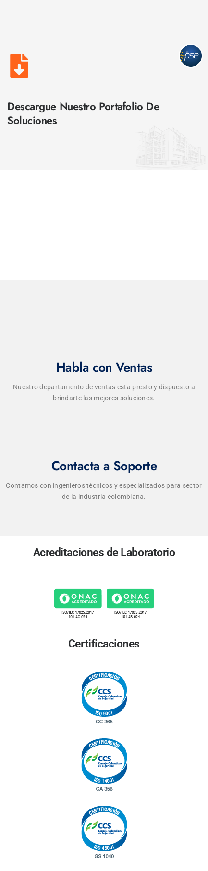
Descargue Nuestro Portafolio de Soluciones (83, 113)
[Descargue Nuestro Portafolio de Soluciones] (19, 66)
